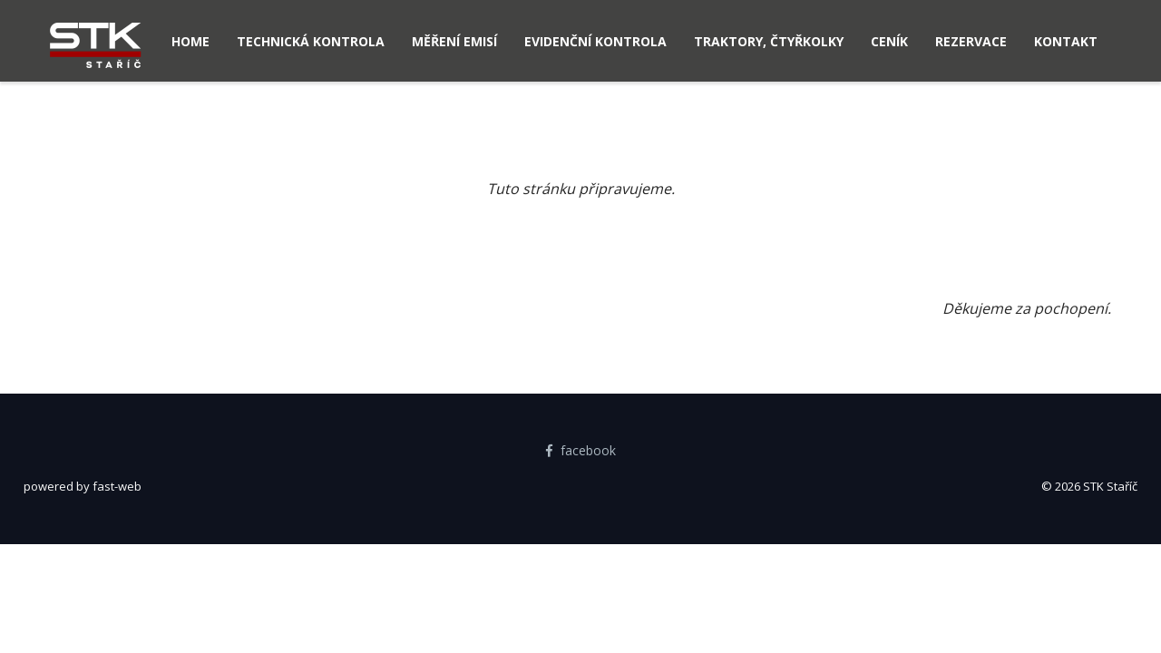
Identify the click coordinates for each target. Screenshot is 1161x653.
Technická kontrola (311, 41)
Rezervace (971, 41)
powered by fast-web (82, 486)
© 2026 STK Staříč (1089, 486)
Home (190, 41)
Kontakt (1066, 41)
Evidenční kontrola (595, 41)
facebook (581, 450)
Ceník (889, 41)
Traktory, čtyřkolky (769, 41)
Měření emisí (454, 41)
